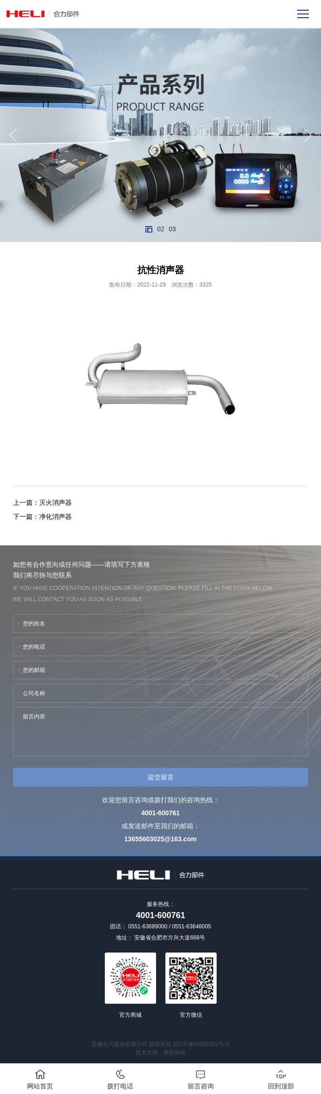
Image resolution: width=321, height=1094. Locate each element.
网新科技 (175, 1052)
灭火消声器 (55, 502)
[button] (13, 135)
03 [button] (172, 229)
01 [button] (148, 229)
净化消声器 (55, 516)
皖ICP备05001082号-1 (201, 1044)
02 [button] (160, 229)
